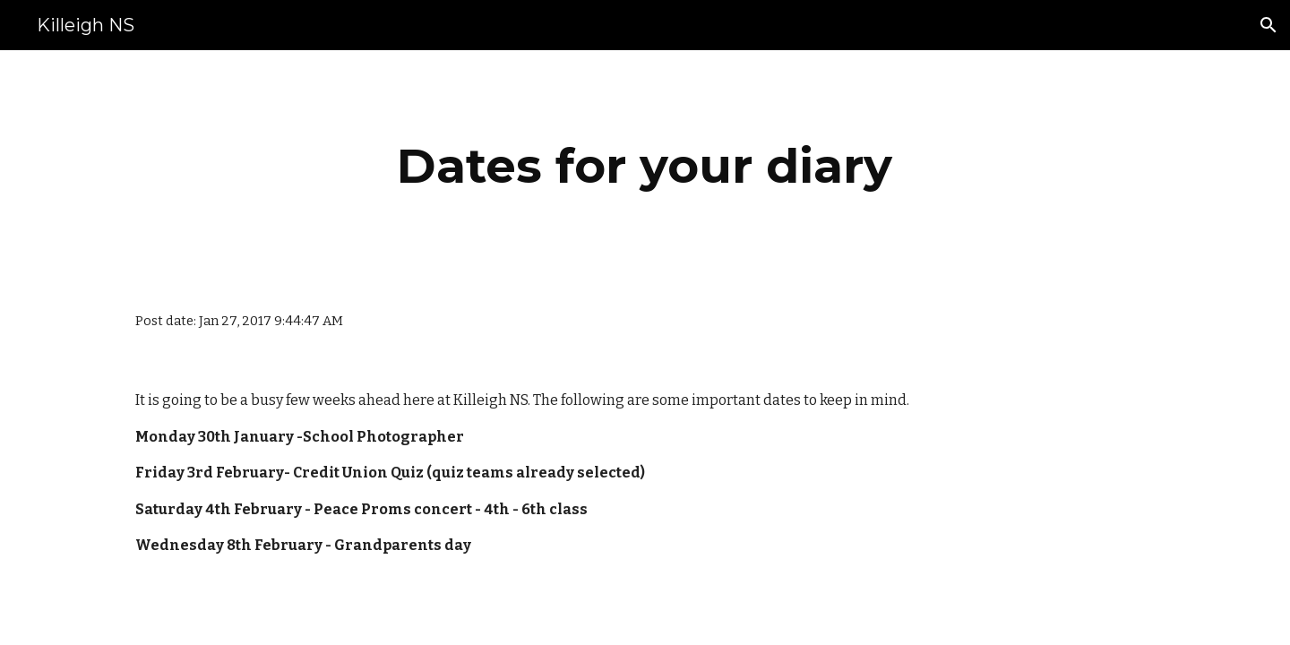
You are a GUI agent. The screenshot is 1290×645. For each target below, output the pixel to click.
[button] (1268, 25)
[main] (645, 166)
